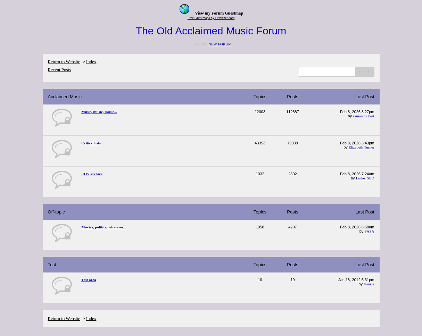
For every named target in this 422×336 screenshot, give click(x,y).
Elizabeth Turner (361, 147)
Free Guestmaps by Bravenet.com (211, 18)
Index (91, 61)
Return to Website (64, 61)
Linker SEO (365, 178)
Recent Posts (59, 69)
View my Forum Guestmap (219, 13)
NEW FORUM (220, 44)
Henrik (369, 284)
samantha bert (363, 116)
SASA (369, 231)
